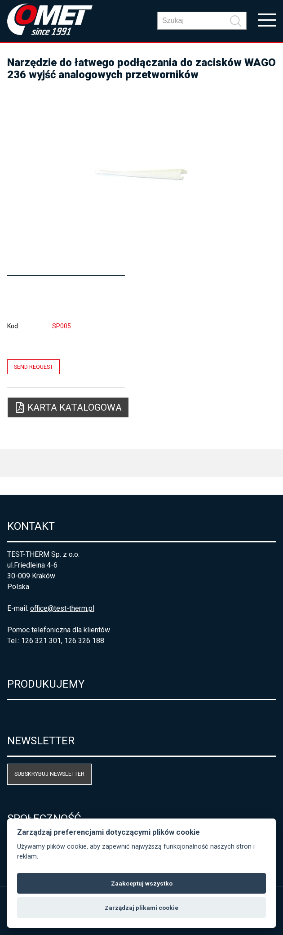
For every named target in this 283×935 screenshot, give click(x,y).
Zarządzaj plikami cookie (141, 907)
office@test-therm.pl (62, 608)
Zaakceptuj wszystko (141, 883)
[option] (141, 174)
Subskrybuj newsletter (49, 773)
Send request (33, 366)
